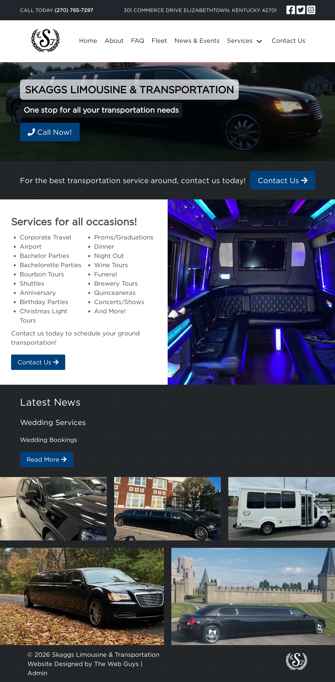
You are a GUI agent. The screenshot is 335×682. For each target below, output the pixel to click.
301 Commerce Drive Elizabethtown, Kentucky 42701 (200, 10)
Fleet (159, 40)
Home (88, 40)
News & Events (197, 40)
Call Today (56, 10)
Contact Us (288, 40)
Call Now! (50, 132)
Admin (37, 673)
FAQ (137, 40)
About (114, 40)
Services (240, 40)
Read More (46, 459)
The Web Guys (116, 663)
